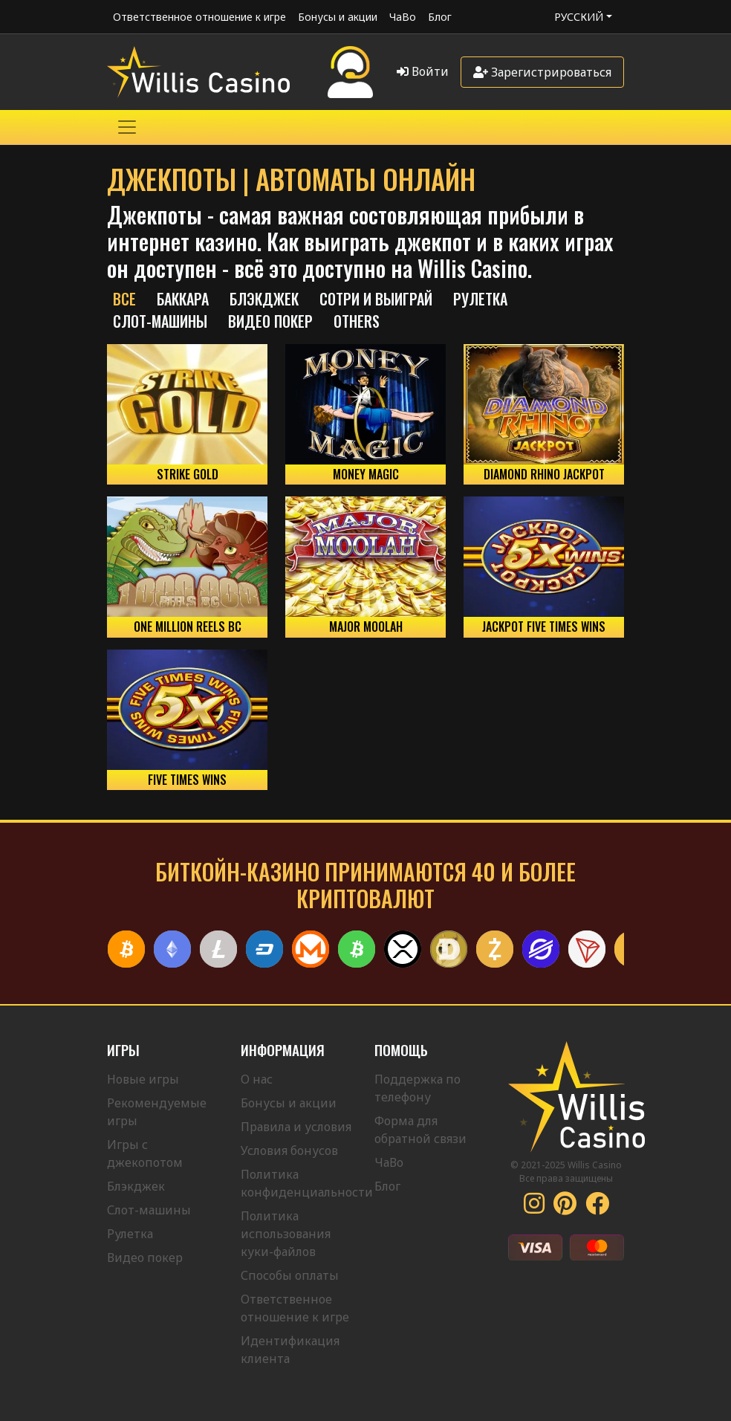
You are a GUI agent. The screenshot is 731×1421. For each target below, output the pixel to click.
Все (124, 299)
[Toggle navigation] (127, 127)
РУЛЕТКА (480, 299)
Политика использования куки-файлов (286, 1234)
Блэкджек (136, 1186)
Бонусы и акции (337, 17)
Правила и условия (296, 1127)
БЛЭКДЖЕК (264, 299)
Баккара (183, 299)
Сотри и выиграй (375, 299)
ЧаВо (402, 17)
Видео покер (145, 1257)
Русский (578, 17)
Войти (423, 71)
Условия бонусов (289, 1150)
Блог (440, 17)
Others (357, 321)
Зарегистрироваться (542, 72)
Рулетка (130, 1234)
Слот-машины (160, 321)
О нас (257, 1079)
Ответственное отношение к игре (199, 17)
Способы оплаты (290, 1275)
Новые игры (143, 1079)
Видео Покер (270, 321)
